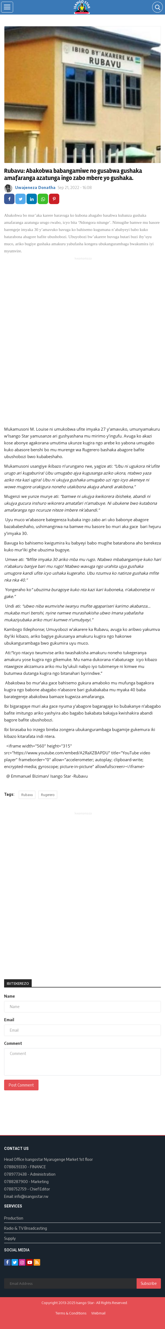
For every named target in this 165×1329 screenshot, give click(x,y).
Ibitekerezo (18, 983)
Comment (13, 1043)
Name (9, 996)
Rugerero (48, 795)
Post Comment (21, 1085)
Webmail (98, 1313)
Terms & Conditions (70, 1313)
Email (9, 1019)
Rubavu (27, 795)
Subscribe (149, 1283)
